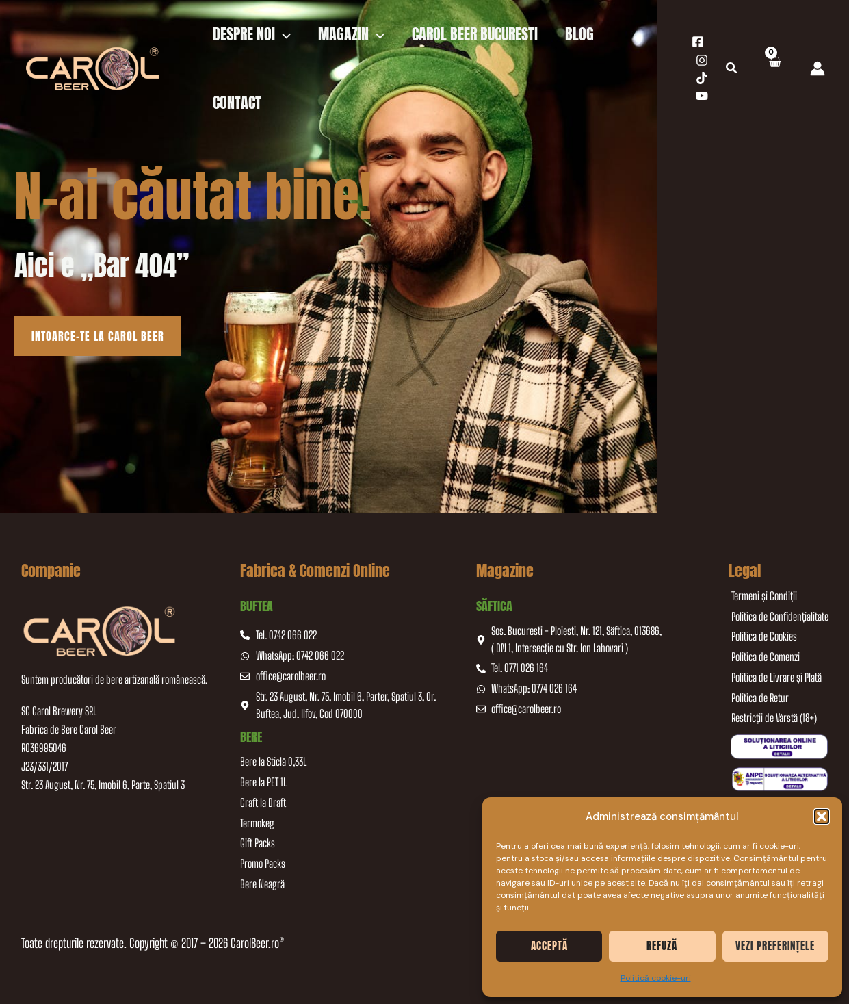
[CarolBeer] (92, 67)
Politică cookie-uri (656, 978)
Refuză (661, 945)
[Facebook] (698, 42)
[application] (283, 34)
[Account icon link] (817, 68)
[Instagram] (702, 60)
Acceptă (549, 945)
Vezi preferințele (775, 945)
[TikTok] (702, 78)
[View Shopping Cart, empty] (774, 68)
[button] (821, 816)
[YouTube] (702, 96)
